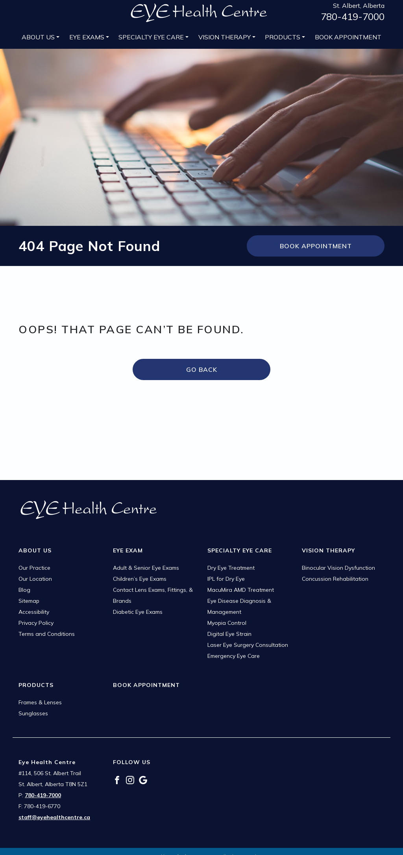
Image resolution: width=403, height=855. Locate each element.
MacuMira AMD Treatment (240, 589)
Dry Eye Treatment (231, 567)
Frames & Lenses (40, 702)
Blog (24, 589)
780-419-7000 (353, 16)
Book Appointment (348, 37)
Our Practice (34, 567)
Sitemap (28, 600)
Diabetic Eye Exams (138, 611)
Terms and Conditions (46, 633)
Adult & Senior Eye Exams (146, 567)
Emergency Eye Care (233, 655)
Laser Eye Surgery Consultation (247, 644)
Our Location (35, 578)
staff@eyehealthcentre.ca (54, 817)
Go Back (201, 369)
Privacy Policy (36, 622)
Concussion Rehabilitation (335, 578)
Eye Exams (86, 37)
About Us (38, 37)
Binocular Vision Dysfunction (338, 567)
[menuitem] (40, 37)
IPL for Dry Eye (226, 578)
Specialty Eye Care (151, 37)
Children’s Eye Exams (139, 578)
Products (282, 37)
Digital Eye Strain (229, 633)
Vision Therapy (224, 37)
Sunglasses (33, 713)
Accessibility (33, 611)
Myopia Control (226, 622)
